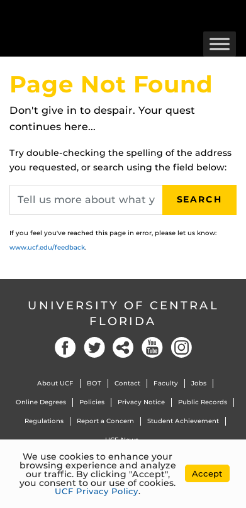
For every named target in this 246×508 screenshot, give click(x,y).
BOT (94, 383)
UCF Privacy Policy (96, 491)
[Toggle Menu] (220, 44)
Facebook (65, 347)
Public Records (202, 402)
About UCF (55, 383)
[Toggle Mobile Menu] (233, 15)
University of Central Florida (123, 313)
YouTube (152, 347)
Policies (91, 402)
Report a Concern (105, 421)
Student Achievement (183, 421)
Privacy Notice (141, 402)
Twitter (94, 347)
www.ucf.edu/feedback (47, 247)
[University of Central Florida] (96, 15)
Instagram (181, 347)
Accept (207, 473)
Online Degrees (41, 402)
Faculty (166, 383)
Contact (127, 383)
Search (199, 199)
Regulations (44, 421)
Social (123, 347)
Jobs (198, 383)
